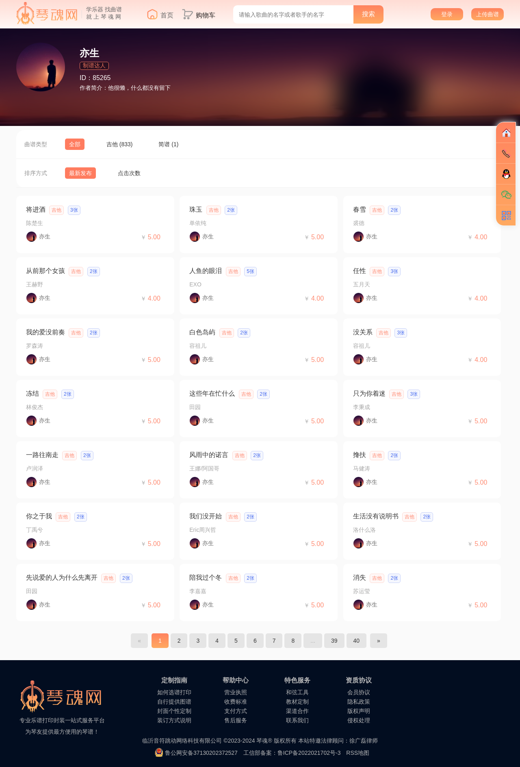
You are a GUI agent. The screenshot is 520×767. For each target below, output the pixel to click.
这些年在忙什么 (212, 393)
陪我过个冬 (205, 577)
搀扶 (359, 454)
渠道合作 (297, 711)
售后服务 (235, 720)
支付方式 (235, 711)
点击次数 (129, 173)
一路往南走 (42, 454)
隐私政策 (358, 701)
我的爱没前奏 (45, 332)
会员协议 (358, 692)
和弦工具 (297, 692)
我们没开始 (205, 516)
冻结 (32, 393)
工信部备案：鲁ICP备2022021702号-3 (292, 753)
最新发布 (80, 173)
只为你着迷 (369, 393)
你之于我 (39, 516)
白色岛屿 (202, 332)
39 (334, 640)
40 (356, 640)
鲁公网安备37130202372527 (201, 753)
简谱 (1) (168, 144)
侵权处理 (358, 720)
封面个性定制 (174, 711)
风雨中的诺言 (208, 454)
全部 (74, 144)
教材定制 (297, 701)
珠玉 (195, 209)
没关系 (363, 332)
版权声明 (358, 711)
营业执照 (235, 692)
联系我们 (297, 720)
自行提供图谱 (174, 701)
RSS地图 (357, 753)
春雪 (359, 209)
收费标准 (235, 701)
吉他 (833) (119, 144)
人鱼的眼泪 (205, 270)
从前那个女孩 (45, 270)
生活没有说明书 (376, 516)
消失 (359, 577)
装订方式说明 (174, 720)
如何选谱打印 (174, 692)
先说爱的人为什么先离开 (62, 577)
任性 (359, 270)
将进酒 (36, 209)
